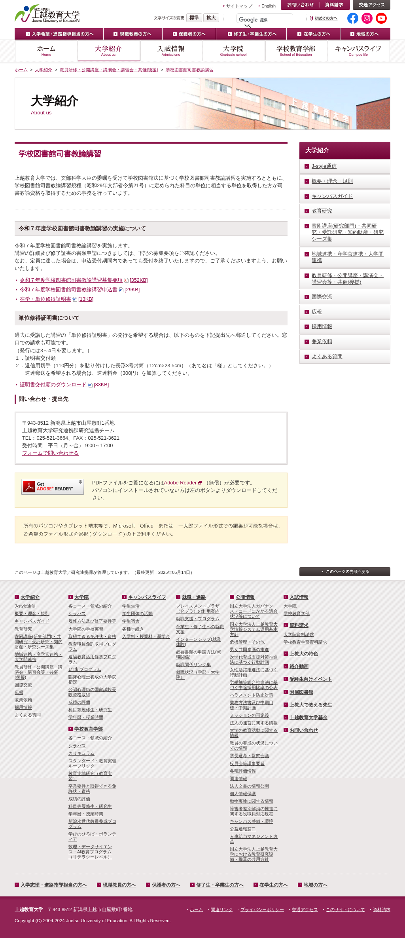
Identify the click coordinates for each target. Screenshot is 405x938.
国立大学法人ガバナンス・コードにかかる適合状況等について (254, 611)
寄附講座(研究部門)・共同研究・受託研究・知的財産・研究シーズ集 (38, 641)
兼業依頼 (23, 699)
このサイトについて (345, 909)
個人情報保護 (243, 793)
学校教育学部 (296, 51)
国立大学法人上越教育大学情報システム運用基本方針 (254, 629)
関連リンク (222, 909)
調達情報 (238, 778)
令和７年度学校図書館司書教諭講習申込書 (80, 289)
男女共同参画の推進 (249, 649)
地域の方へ (365, 34)
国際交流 (23, 684)
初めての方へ (324, 18)
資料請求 (334, 5)
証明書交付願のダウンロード (64, 384)
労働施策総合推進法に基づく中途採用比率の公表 (254, 685)
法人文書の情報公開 (249, 786)
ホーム (46, 51)
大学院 (233, 51)
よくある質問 (28, 714)
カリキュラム (81, 753)
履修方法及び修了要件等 (92, 621)
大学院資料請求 (299, 634)
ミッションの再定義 (249, 715)
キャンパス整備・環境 (251, 821)
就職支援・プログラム (198, 618)
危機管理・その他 (247, 642)
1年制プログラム (84, 669)
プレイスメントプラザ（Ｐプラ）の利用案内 (198, 608)
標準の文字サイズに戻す (194, 17)
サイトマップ (239, 6)
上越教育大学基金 (308, 717)
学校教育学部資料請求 (305, 642)
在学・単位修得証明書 (56, 299)
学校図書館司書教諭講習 (190, 69)
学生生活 (131, 606)
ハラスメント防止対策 (251, 695)
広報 (19, 692)
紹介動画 (299, 666)
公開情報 (245, 597)
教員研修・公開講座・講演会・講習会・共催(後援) (109, 69)
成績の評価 (79, 702)
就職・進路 (194, 597)
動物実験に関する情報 (251, 801)
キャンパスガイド (32, 621)
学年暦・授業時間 (85, 717)
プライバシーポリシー (262, 909)
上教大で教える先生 (311, 705)
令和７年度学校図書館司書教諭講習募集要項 (84, 280)
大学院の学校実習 (85, 629)
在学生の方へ (314, 34)
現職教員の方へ (133, 34)
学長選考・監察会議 (249, 755)
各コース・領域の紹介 (90, 606)
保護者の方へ (189, 34)
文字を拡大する (211, 17)
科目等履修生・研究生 (90, 709)
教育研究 (23, 629)
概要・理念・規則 (32, 613)
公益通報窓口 (243, 828)
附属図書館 (301, 692)
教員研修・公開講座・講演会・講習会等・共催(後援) (38, 672)
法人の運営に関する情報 (254, 722)
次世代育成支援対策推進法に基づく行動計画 (254, 660)
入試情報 (171, 51)
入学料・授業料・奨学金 (146, 636)
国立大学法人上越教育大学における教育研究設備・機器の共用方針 (254, 854)
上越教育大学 (47, 13)
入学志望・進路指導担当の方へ (54, 885)
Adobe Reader (180, 483)
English (268, 6)
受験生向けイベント (311, 679)
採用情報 (23, 707)
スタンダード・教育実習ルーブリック (92, 763)
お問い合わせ (300, 5)
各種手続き (133, 629)
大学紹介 (109, 51)
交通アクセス (371, 5)
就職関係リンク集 (193, 664)
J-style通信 (25, 606)
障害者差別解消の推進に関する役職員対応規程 (254, 811)
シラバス (77, 613)
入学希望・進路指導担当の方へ (59, 34)
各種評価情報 (243, 771)
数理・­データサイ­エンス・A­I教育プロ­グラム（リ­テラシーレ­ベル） (90, 851)
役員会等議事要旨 (247, 763)
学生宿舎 (131, 621)
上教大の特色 (304, 653)
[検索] (266, 20)
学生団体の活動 (137, 613)
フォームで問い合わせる (50, 453)
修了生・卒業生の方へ (220, 885)
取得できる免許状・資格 (92, 636)
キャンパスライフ (358, 51)
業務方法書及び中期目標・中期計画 (251, 705)
